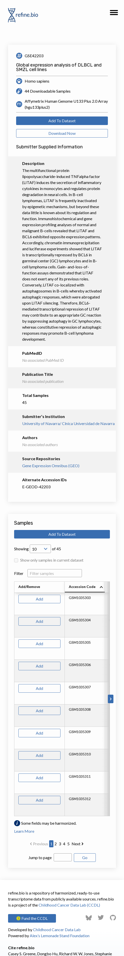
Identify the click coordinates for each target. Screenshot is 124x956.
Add (39, 598)
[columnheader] (85, 587)
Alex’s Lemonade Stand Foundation (59, 935)
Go (84, 857)
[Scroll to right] (110, 699)
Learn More (24, 831)
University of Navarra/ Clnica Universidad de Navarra (62, 423)
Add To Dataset (62, 120)
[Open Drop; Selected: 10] (40, 549)
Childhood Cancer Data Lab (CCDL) (69, 905)
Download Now (62, 133)
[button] (114, 14)
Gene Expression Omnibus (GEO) (50, 465)
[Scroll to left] (13, 699)
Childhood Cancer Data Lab (57, 929)
